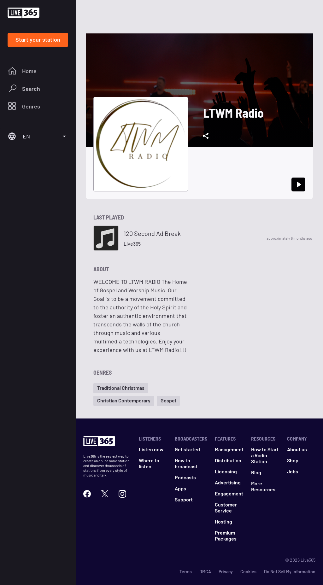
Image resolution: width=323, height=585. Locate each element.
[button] (120, 388)
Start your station (37, 39)
